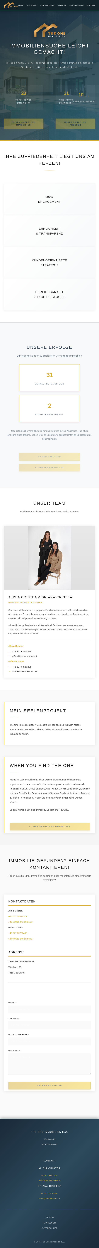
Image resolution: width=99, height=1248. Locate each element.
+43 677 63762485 (21, 667)
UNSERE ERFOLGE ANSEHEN (75, 128)
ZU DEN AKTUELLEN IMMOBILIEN (24, 128)
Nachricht (15, 1050)
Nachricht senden (49, 1088)
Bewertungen (77, 5)
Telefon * (14, 1018)
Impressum (49, 1223)
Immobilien (31, 5)
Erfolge (62, 5)
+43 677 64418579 (21, 651)
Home (21, 5)
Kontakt (91, 5)
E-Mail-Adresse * (18, 1034)
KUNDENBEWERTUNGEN (49, 472)
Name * (12, 1003)
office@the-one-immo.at (24, 656)
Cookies (49, 1217)
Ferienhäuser (47, 5)
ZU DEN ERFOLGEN (49, 461)
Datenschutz (49, 1228)
